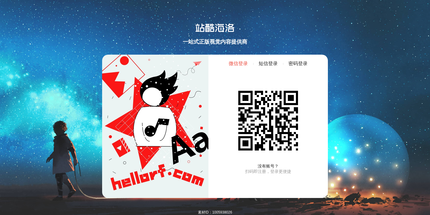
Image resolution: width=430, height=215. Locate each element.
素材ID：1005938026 (215, 212)
